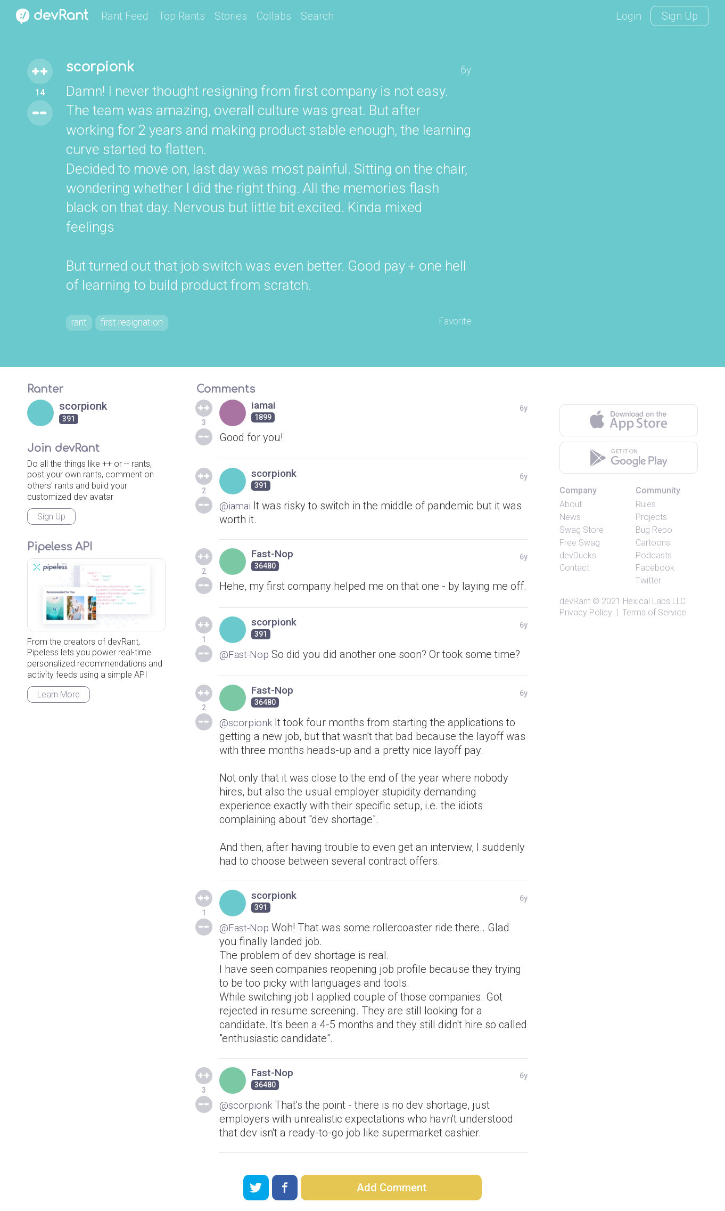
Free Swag (579, 545)
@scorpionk (246, 725)
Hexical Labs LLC (654, 604)
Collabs (274, 16)
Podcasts (654, 558)
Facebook (655, 570)
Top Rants (181, 16)
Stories (231, 16)
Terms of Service (654, 615)
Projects (651, 520)
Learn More (58, 697)
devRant (574, 604)
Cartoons (653, 545)
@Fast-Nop (245, 657)
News (570, 520)
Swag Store (581, 532)
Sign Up (680, 16)
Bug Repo (654, 532)
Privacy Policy (585, 615)
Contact (574, 570)
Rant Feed (125, 16)
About (570, 507)
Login (628, 16)
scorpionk (105, 68)
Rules (646, 507)
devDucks (577, 558)
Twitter (648, 583)
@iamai (236, 508)
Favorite (453, 322)
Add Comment (391, 1187)
